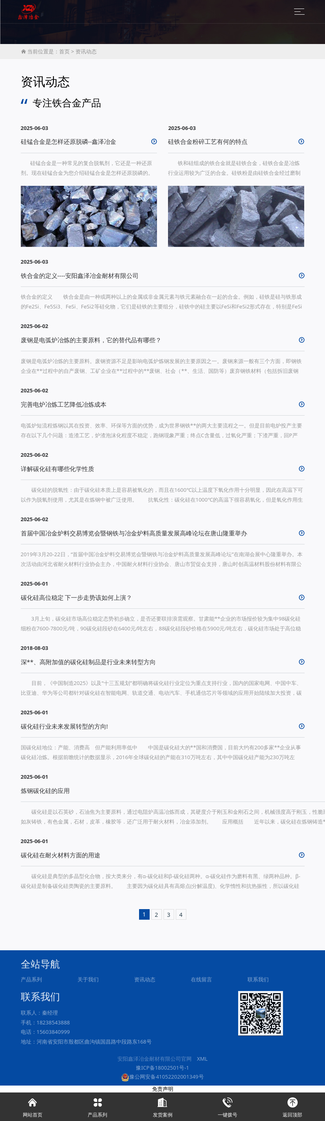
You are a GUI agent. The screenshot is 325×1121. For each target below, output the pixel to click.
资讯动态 (86, 51)
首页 (64, 51)
